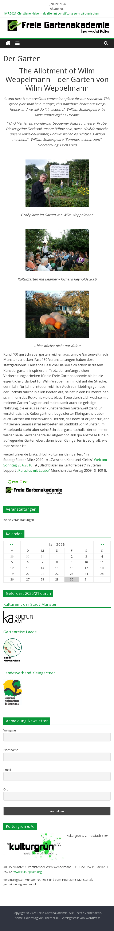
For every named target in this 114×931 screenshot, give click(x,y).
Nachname (10, 750)
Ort (5, 789)
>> (102, 544)
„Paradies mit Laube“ (34, 470)
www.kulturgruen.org (27, 872)
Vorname (9, 730)
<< (12, 544)
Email (7, 770)
